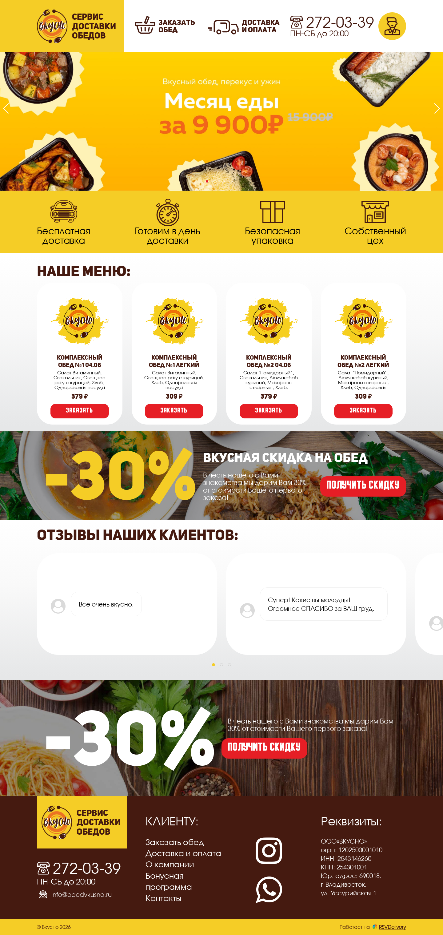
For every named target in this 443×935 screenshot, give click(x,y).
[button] (207, 181)
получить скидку (363, 486)
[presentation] (8, 108)
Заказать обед (175, 842)
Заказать (79, 411)
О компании (170, 864)
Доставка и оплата (183, 853)
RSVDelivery (389, 927)
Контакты (164, 898)
